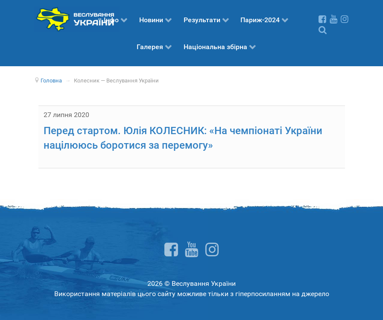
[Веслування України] (77, 19)
